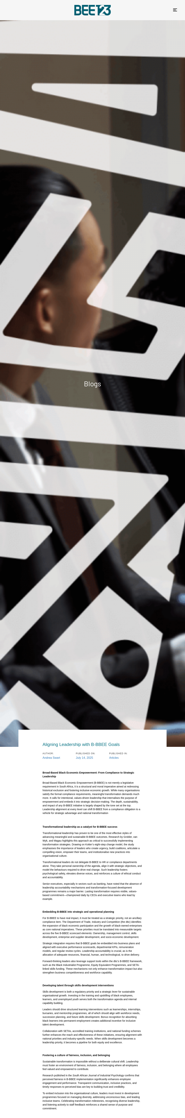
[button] (175, 10)
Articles (114, 757)
